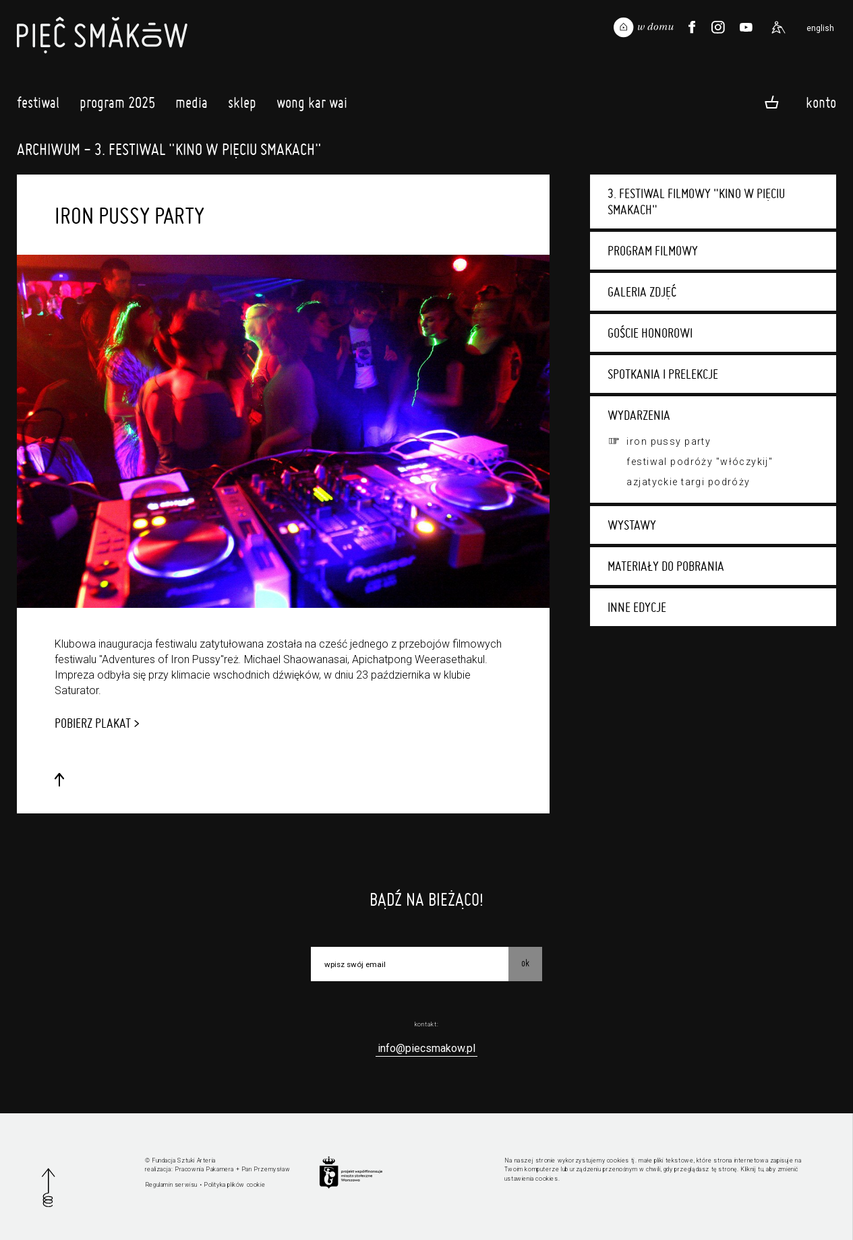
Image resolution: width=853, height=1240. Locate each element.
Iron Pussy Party (668, 441)
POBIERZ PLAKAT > (97, 722)
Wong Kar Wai (311, 106)
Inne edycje (637, 607)
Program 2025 (117, 106)
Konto (821, 102)
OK (525, 963)
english (820, 28)
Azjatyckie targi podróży (688, 481)
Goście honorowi (650, 333)
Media (191, 106)
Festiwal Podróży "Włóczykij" (699, 461)
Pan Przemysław (265, 1169)
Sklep (242, 106)
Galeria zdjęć (642, 292)
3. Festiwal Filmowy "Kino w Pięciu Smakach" (696, 201)
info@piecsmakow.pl (426, 1048)
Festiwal (38, 106)
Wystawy (632, 525)
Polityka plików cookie (234, 1184)
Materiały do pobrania (666, 566)
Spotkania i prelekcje (663, 374)
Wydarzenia (639, 415)
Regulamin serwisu (171, 1184)
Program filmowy (653, 251)
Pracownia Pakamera (204, 1169)
